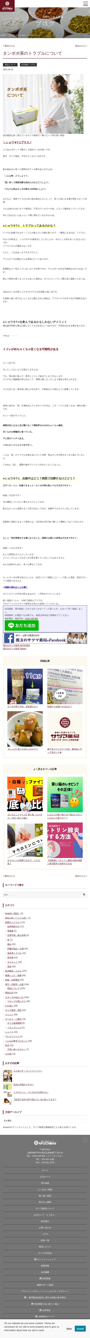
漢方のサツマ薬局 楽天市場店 (16, 645)
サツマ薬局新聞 (14, 1023)
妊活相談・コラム (28, 65)
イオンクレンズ (14, 1027)
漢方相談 (45, 1183)
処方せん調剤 (45, 1202)
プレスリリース (12, 1036)
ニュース (9, 1032)
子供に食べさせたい (16, 1049)
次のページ (80, 45)
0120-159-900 (31, 618)
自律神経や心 (13, 926)
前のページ (10, 45)
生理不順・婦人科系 (16, 935)
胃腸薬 (10, 931)
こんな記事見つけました (16, 1041)
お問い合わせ (45, 1227)
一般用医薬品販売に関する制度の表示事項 (46, 1297)
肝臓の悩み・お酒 (15, 948)
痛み (9, 944)
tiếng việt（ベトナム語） (16, 918)
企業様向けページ (46, 1316)
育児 (7, 1045)
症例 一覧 (45, 1240)
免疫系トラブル (14, 953)
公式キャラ (45, 1177)
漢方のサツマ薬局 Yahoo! (14, 648)
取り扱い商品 (45, 1196)
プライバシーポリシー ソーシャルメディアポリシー (45, 1291)
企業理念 (46, 1310)
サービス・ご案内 (13, 1019)
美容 (9, 966)
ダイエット (12, 962)
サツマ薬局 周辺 (13, 1010)
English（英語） (12, 913)
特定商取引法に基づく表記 (46, 1304)
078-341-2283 (48, 1159)
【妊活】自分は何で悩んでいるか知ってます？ (34, 1099)
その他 (8, 1054)
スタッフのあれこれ (14, 997)
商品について (10, 65)
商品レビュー (45, 1246)
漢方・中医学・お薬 (14, 984)
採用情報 (46, 1278)
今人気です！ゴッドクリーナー (27, 1071)
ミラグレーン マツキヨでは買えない (30, 1092)
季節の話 (9, 993)
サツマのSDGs (45, 1253)
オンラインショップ (46, 1259)
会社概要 (45, 1272)
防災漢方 (45, 1221)
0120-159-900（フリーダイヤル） (48, 1156)
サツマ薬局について (45, 1208)
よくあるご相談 (45, 1189)
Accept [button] (80, 1328)
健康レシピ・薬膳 (13, 975)
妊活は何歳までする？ (23, 1084)
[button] (4, 1334)
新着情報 (45, 1266)
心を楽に (9, 1006)
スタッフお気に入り (16, 1001)
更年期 (10, 957)
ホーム (45, 1170)
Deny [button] (69, 1328)
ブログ (45, 1234)
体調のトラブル (12, 922)
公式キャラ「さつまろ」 (45, 1215)
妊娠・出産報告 (12, 980)
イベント (9, 1014)
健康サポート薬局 (45, 1285)
